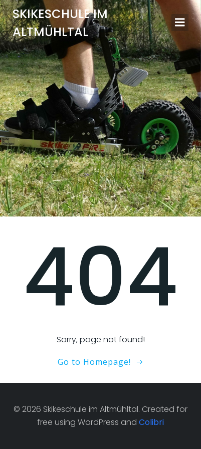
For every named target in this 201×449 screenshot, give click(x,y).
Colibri (151, 422)
